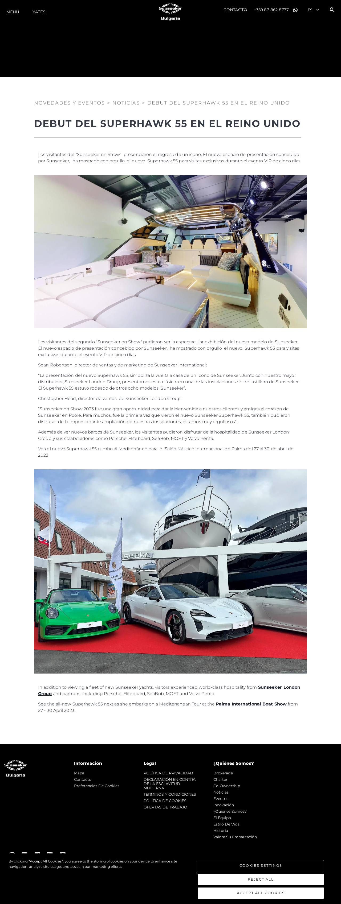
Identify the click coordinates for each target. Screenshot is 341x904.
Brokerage (223, 773)
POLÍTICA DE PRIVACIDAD (168, 773)
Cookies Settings (260, 865)
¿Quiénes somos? (230, 811)
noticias (221, 792)
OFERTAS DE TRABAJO (165, 807)
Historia (220, 830)
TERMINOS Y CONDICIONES (170, 794)
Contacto (235, 9)
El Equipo (222, 817)
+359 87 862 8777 (271, 9)
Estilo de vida (226, 824)
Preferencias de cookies (96, 785)
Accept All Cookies (261, 893)
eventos (220, 798)
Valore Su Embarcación (235, 837)
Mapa (79, 773)
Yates (39, 11)
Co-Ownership (226, 785)
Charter (220, 779)
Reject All (261, 879)
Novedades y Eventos (69, 102)
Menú (12, 11)
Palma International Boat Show (251, 704)
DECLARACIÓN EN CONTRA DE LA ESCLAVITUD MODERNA (170, 783)
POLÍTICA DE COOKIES (165, 800)
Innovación (223, 805)
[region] (170, 878)
